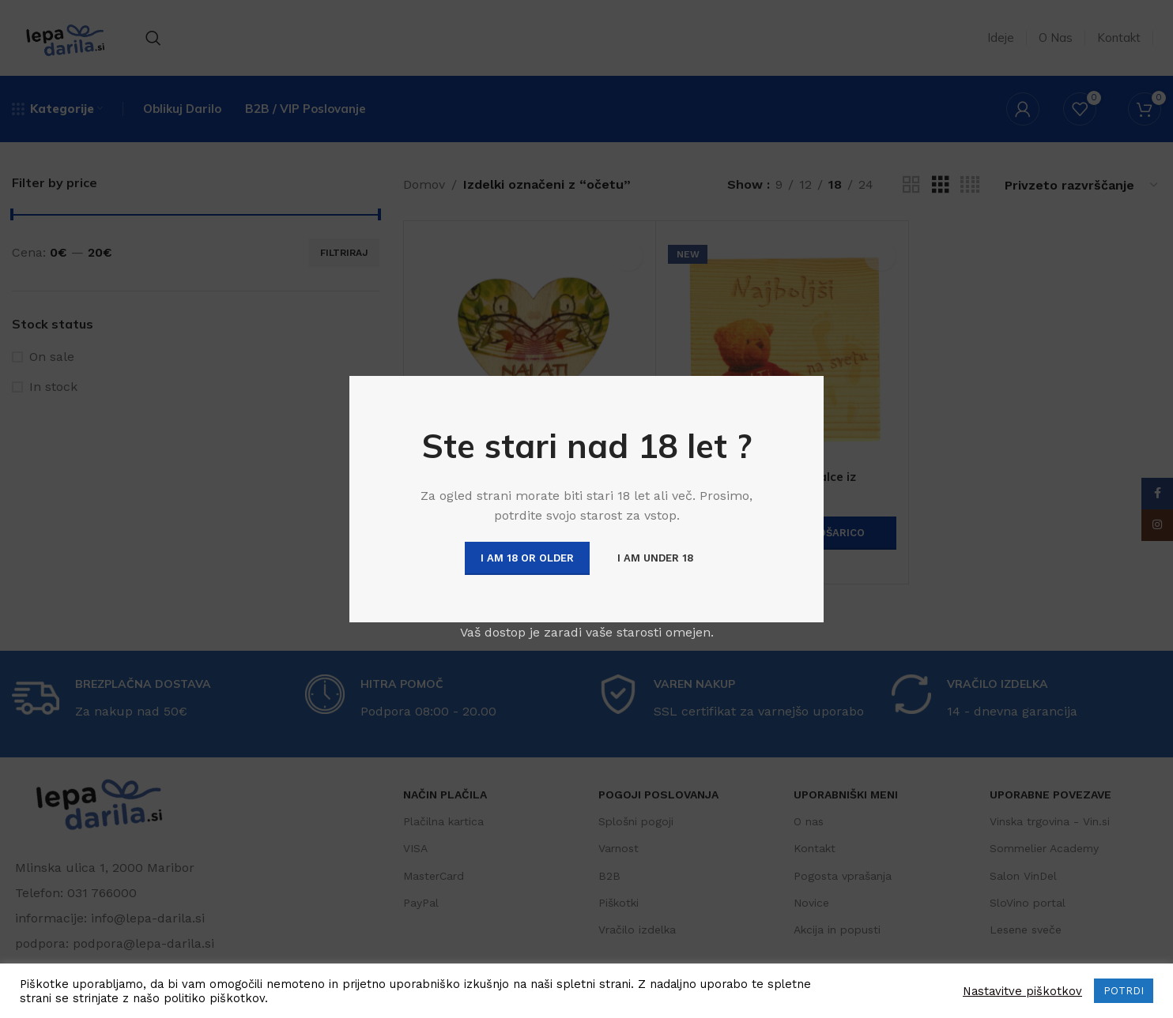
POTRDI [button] (1123, 991)
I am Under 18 (655, 558)
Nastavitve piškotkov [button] (1022, 991)
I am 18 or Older (527, 558)
